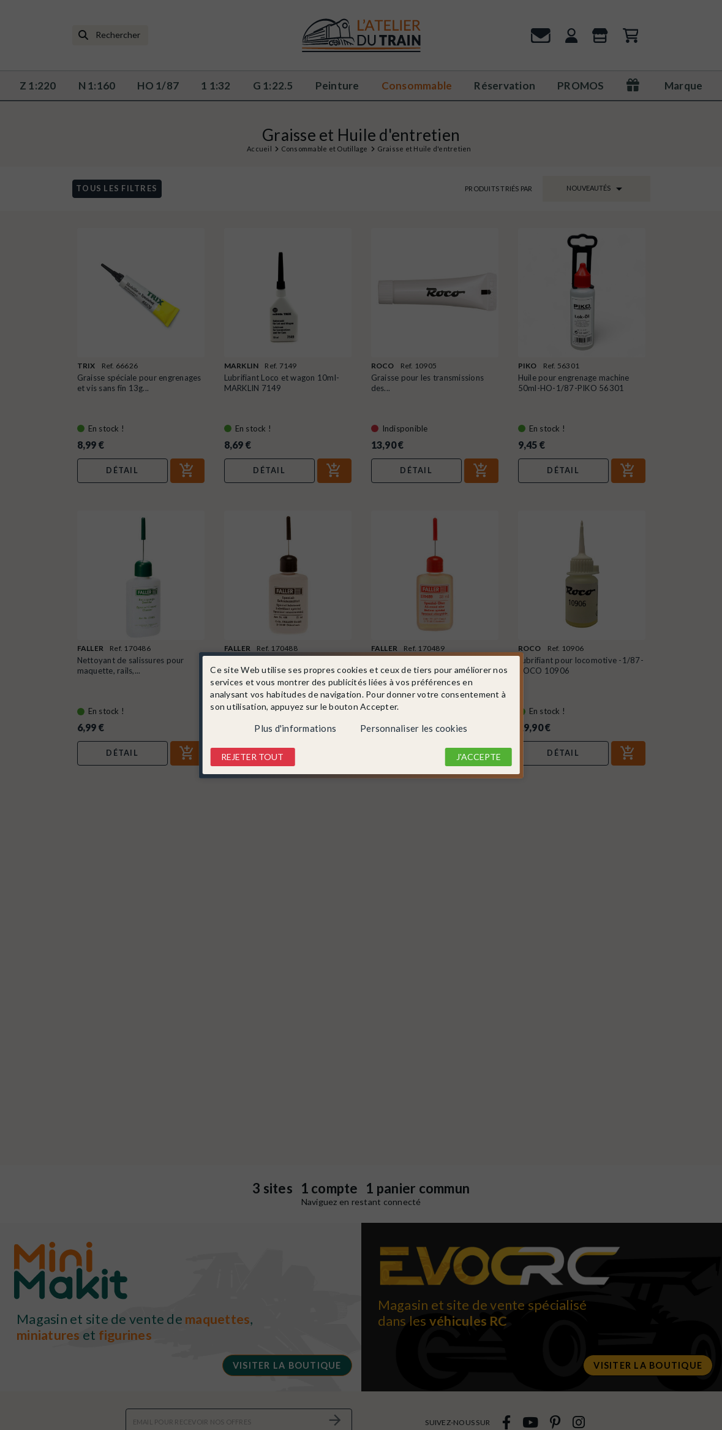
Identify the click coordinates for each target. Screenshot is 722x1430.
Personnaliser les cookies (413, 728)
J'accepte (478, 756)
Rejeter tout (252, 756)
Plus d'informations (295, 728)
